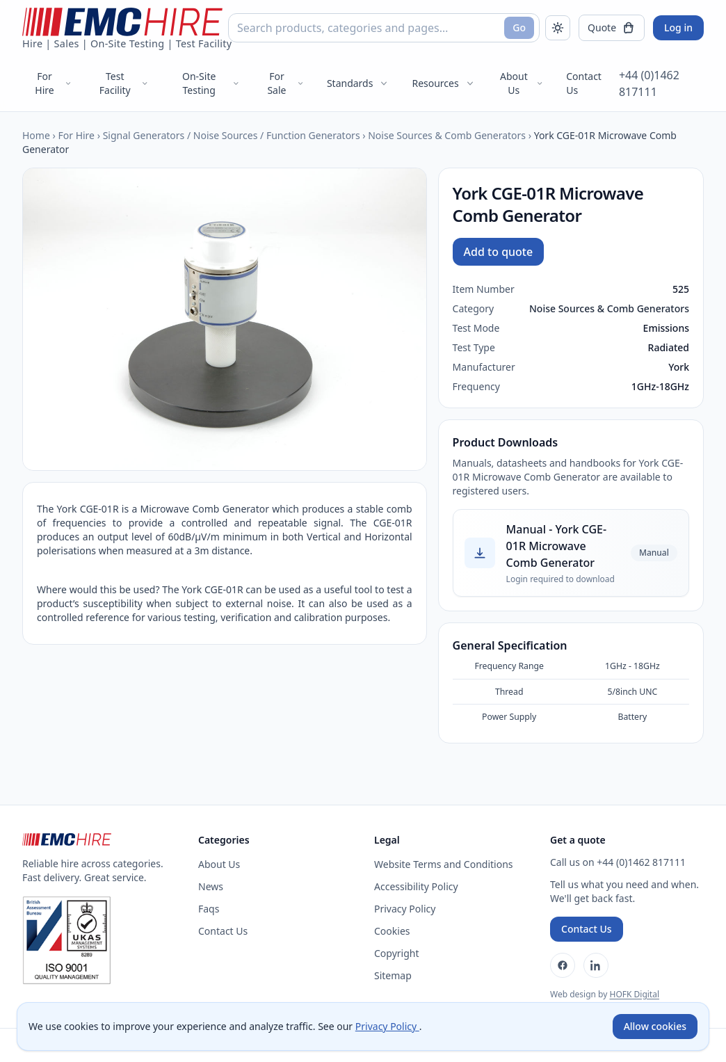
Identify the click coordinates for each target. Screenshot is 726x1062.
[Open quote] (612, 28)
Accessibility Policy (416, 886)
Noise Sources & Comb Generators (447, 135)
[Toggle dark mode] (557, 27)
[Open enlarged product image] (224, 319)
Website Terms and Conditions (443, 864)
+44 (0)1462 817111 (649, 83)
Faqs (208, 908)
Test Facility (124, 83)
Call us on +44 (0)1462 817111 (618, 862)
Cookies (392, 931)
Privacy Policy (404, 908)
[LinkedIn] (595, 965)
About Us (522, 83)
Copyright (396, 953)
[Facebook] (562, 965)
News (210, 886)
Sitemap (393, 975)
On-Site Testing (211, 83)
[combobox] (384, 27)
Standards (358, 83)
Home (36, 135)
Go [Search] (519, 27)
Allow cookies (655, 1026)
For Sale (286, 83)
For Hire (53, 83)
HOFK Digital (634, 994)
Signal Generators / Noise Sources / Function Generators (231, 135)
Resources (443, 83)
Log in (678, 27)
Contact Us (584, 83)
